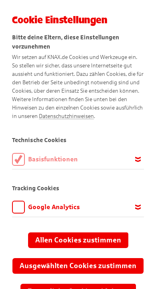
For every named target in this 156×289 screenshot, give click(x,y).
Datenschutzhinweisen (66, 116)
